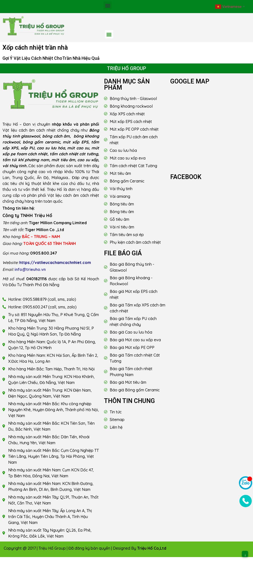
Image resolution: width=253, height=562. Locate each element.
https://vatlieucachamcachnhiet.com (55, 262)
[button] (108, 5)
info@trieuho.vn (30, 269)
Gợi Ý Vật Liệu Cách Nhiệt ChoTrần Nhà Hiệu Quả (51, 58)
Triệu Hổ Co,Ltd (151, 548)
